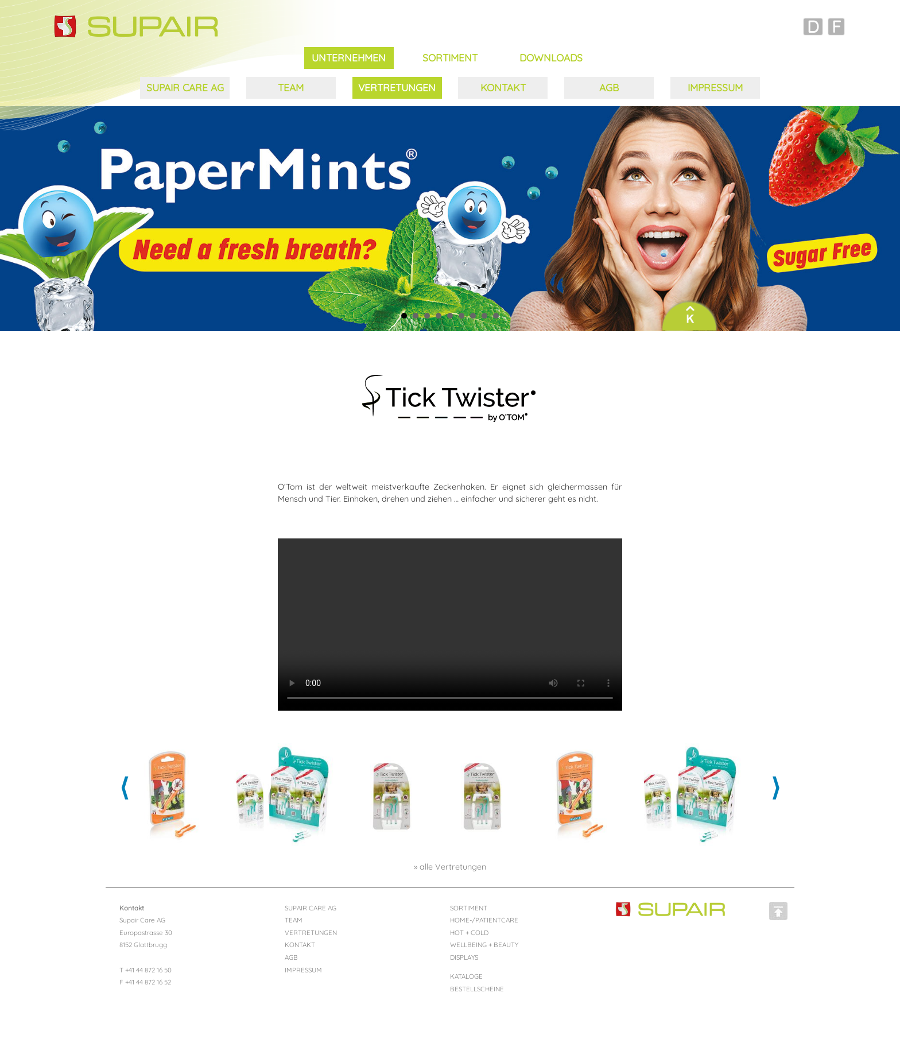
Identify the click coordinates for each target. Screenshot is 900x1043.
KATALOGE (466, 976)
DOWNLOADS (551, 58)
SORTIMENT (450, 58)
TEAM (291, 88)
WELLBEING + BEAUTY (484, 944)
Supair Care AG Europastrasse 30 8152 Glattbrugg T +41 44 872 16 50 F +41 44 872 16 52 (145, 945)
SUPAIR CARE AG (185, 88)
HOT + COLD (469, 932)
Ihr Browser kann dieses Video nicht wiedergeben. (450, 624)
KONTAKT (503, 88)
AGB (609, 88)
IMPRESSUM (715, 88)
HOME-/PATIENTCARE (484, 920)
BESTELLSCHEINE (477, 988)
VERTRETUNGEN (397, 88)
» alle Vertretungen (450, 867)
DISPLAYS (464, 957)
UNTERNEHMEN (349, 58)
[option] (169, 794)
